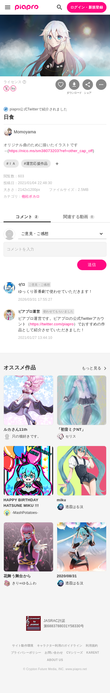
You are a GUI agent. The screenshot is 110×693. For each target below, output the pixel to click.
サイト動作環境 (22, 645)
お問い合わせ (54, 652)
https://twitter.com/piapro (52, 324)
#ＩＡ (11, 164)
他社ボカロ (31, 196)
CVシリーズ (74, 652)
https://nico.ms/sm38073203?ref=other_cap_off (51, 151)
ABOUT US (55, 660)
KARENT (92, 652)
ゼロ (22, 284)
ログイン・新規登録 (86, 7)
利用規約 (92, 645)
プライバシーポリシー (26, 652)
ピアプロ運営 (29, 312)
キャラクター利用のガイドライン (59, 645)
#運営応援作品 (36, 164)
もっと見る (94, 368)
